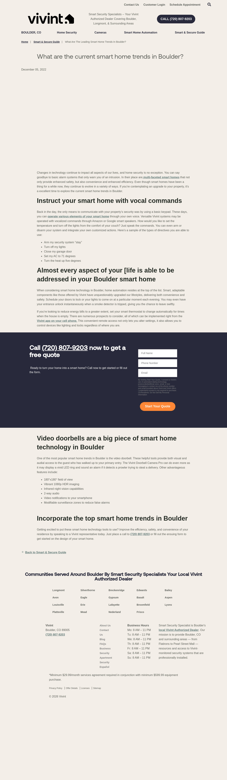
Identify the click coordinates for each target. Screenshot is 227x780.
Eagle (84, 671)
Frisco (140, 686)
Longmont (58, 664)
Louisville (58, 678)
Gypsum (113, 671)
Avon (55, 671)
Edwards (142, 664)
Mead (84, 686)
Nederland (115, 686)
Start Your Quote (157, 406)
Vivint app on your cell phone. (57, 320)
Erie (83, 678)
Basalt (140, 671)
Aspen (168, 671)
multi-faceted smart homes (161, 177)
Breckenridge (116, 664)
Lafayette (114, 678)
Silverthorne (88, 664)
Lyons (168, 678)
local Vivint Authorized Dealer (179, 704)
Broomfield (143, 678)
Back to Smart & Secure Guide (43, 552)
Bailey (168, 664)
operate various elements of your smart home (78, 216)
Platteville (58, 686)
